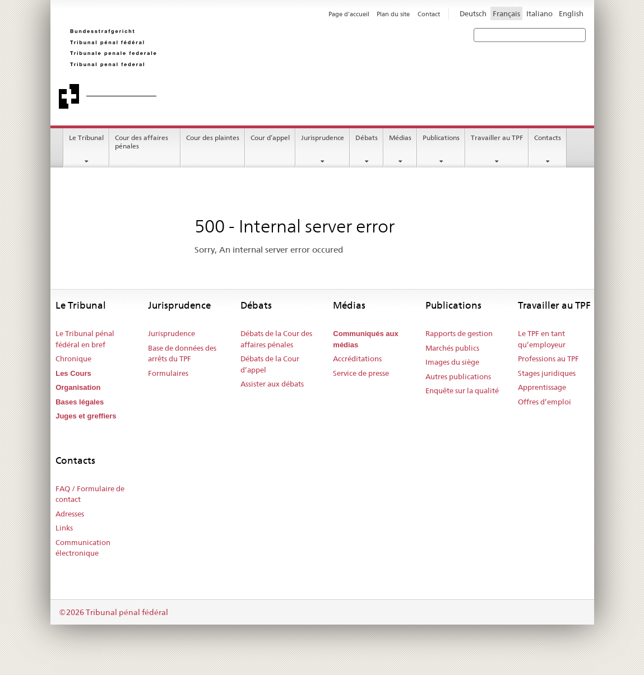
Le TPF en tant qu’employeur (542, 339)
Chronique (73, 358)
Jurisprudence (322, 137)
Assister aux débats (272, 383)
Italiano (539, 13)
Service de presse (361, 373)
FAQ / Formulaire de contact (89, 494)
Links (64, 527)
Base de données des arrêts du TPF (182, 353)
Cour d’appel (270, 137)
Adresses (69, 513)
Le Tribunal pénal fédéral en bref (84, 339)
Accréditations (357, 358)
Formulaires (168, 373)
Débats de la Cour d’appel (269, 364)
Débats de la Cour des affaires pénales (276, 339)
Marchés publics (452, 347)
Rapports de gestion (459, 333)
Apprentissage (542, 387)
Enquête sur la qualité (462, 390)
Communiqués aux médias (365, 339)
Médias (400, 137)
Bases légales (79, 402)
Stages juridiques (547, 373)
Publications (441, 137)
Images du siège (452, 361)
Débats (366, 137)
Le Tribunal (86, 137)
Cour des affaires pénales (141, 141)
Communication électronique (82, 548)
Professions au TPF (548, 358)
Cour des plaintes (212, 137)
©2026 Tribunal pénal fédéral (113, 612)
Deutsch (473, 13)
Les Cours (73, 373)
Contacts (547, 137)
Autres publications (458, 376)
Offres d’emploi (544, 401)
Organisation (77, 387)
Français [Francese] (506, 13)
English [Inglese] (571, 13)
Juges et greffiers (85, 416)
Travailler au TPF (497, 137)
